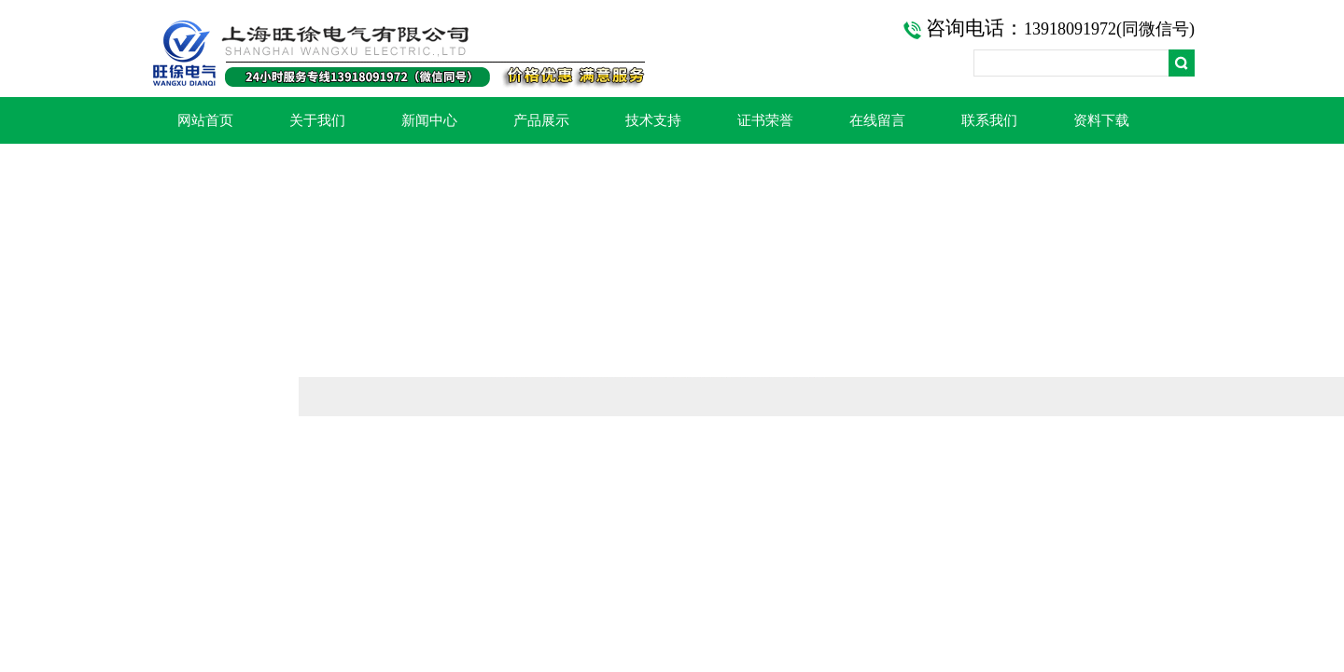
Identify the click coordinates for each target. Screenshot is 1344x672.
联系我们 (989, 120)
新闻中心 (429, 120)
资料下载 (1101, 120)
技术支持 (653, 120)
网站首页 (205, 120)
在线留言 (877, 120)
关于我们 (317, 120)
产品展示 (541, 120)
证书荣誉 (765, 120)
